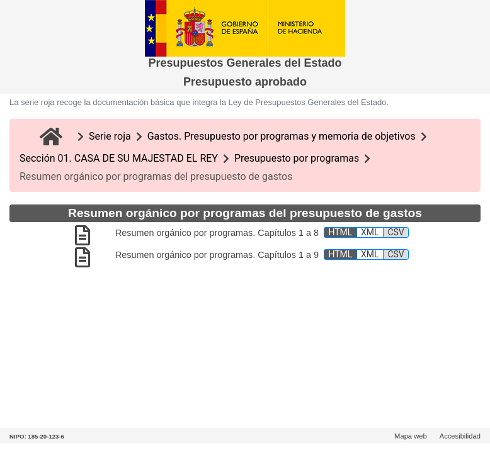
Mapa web (410, 436)
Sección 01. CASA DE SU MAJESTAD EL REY (119, 158)
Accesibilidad (460, 436)
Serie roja (110, 136)
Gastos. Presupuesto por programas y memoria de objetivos (281, 136)
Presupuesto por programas (296, 158)
